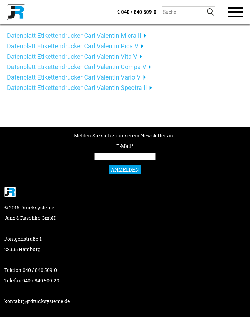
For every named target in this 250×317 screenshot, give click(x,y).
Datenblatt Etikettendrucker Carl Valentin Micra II (74, 35)
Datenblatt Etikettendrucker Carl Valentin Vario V (74, 77)
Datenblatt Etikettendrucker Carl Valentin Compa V (76, 66)
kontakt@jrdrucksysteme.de (37, 301)
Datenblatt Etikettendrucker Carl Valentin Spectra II (77, 87)
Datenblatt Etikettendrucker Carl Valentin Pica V (72, 46)
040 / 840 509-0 (138, 12)
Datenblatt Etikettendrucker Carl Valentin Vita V (72, 56)
